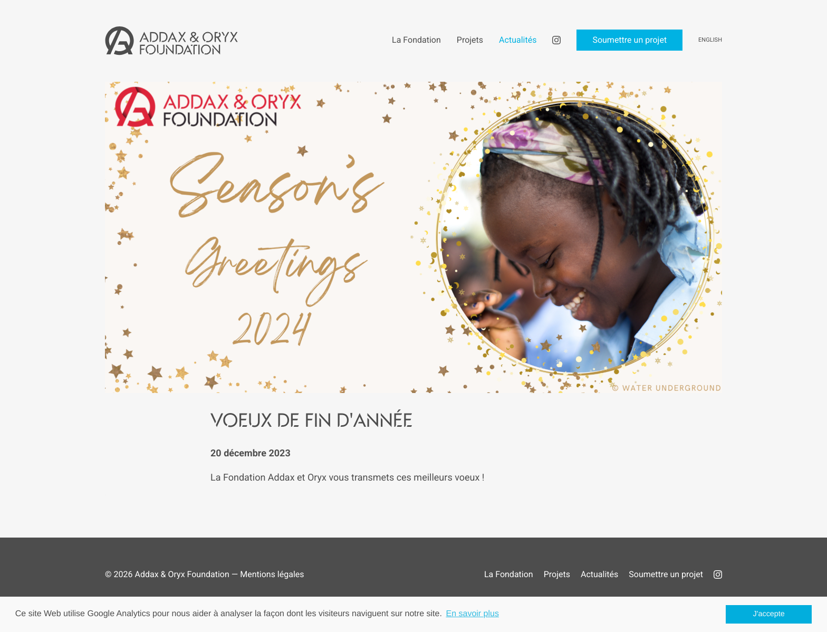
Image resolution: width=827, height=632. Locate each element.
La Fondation (508, 574)
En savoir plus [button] (472, 613)
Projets (557, 574)
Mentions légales (272, 574)
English (710, 39)
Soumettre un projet (666, 574)
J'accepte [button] (769, 614)
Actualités (599, 574)
